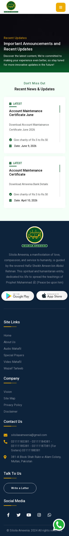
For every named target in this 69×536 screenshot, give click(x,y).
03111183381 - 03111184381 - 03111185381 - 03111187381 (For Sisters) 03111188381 (33, 446)
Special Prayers (14, 355)
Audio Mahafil (12, 348)
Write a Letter (20, 488)
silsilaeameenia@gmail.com (29, 435)
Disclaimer (10, 411)
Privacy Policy (13, 405)
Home (7, 335)
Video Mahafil (12, 362)
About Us (9, 342)
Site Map (9, 398)
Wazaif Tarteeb (13, 368)
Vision (8, 392)
